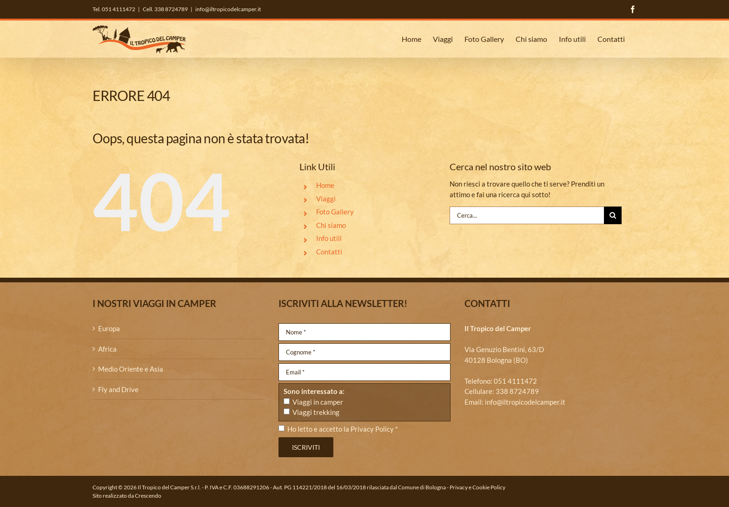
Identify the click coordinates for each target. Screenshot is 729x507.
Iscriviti (306, 447)
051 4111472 (515, 381)
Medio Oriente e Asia (130, 369)
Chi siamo (331, 225)
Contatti (329, 251)
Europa (109, 328)
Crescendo (148, 495)
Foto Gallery (335, 211)
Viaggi (326, 198)
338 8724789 (517, 391)
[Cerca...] (527, 215)
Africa (107, 349)
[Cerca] (613, 215)
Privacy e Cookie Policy (477, 487)
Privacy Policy (372, 429)
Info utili (329, 238)
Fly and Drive (118, 389)
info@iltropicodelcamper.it (228, 9)
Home (325, 185)
